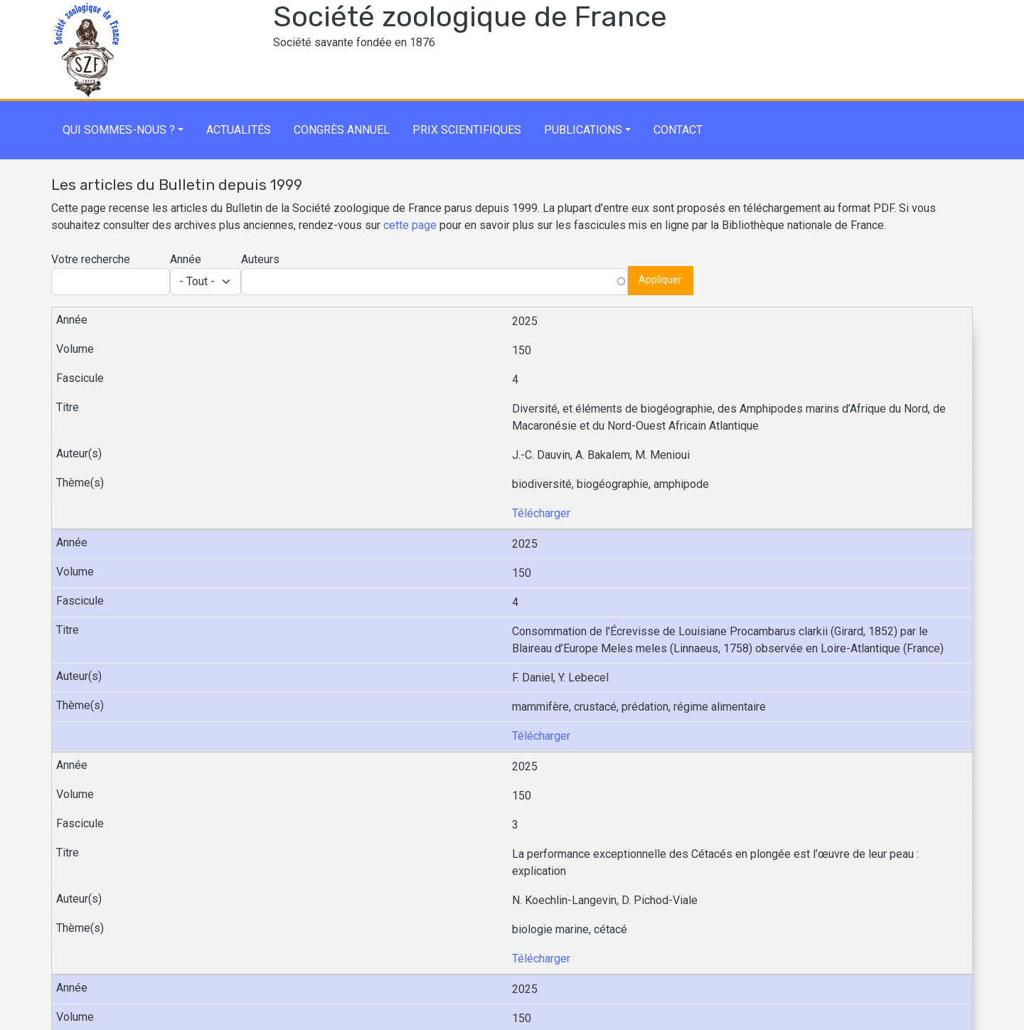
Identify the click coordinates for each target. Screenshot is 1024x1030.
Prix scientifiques (466, 130)
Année (185, 259)
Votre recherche (90, 259)
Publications (583, 130)
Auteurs (260, 259)
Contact (678, 130)
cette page (410, 225)
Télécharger (541, 513)
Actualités (238, 130)
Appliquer (660, 280)
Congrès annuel (342, 130)
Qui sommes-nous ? (119, 130)
